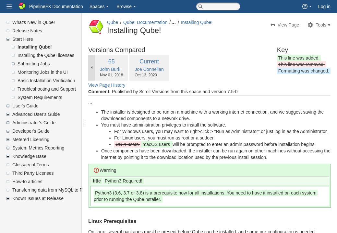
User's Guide (25, 105)
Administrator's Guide (33, 122)
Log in (324, 6)
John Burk (125, 69)
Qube (128, 22)
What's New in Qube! (33, 22)
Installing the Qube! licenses (46, 55)
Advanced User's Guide (36, 114)
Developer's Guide (31, 131)
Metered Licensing (30, 139)
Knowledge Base (29, 156)
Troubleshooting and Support (47, 89)
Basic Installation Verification (46, 80)
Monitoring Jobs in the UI (43, 72)
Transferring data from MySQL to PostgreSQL (58, 190)
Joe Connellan (164, 69)
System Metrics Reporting (38, 147)
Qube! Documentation (161, 22)
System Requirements (40, 97)
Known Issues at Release (38, 198)
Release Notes (27, 30)
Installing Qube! (35, 47)
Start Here (22, 39)
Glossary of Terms (30, 164)
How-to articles (27, 181)
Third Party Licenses (33, 173)
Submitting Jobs (34, 63)
